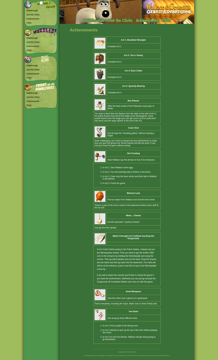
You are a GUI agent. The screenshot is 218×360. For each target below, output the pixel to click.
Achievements (32, 19)
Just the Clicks (33, 14)
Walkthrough (32, 10)
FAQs (29, 23)
